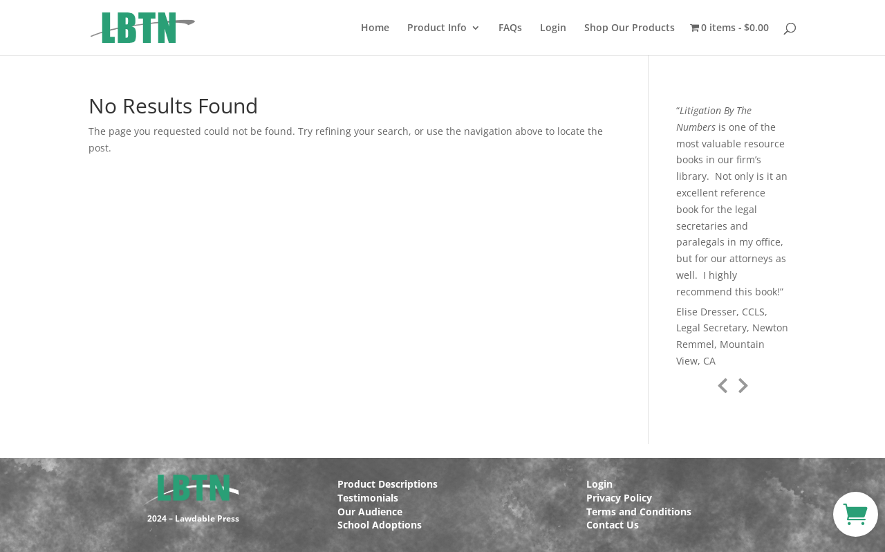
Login (553, 28)
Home (375, 28)
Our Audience (369, 511)
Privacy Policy (619, 497)
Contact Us (612, 524)
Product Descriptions (387, 483)
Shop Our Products (629, 28)
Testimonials (367, 497)
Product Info (437, 28)
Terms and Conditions (638, 511)
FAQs (510, 28)
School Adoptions (379, 524)
